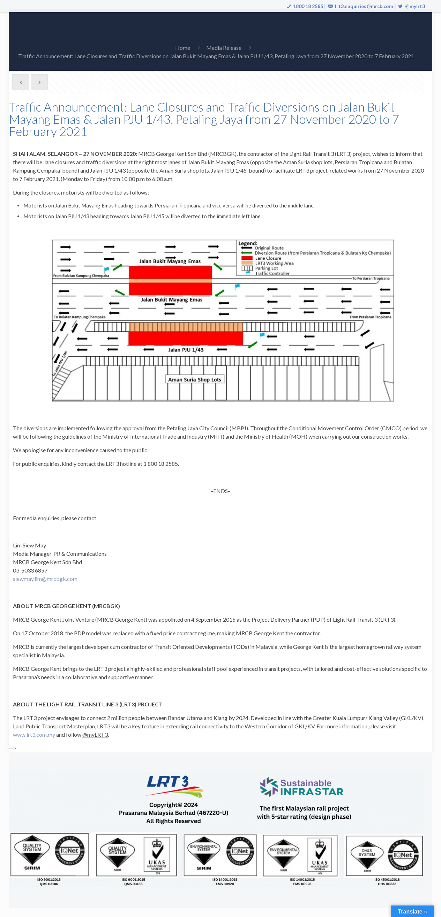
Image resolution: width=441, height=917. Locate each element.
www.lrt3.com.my (34, 734)
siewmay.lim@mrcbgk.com (45, 578)
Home (182, 47)
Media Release (223, 47)
